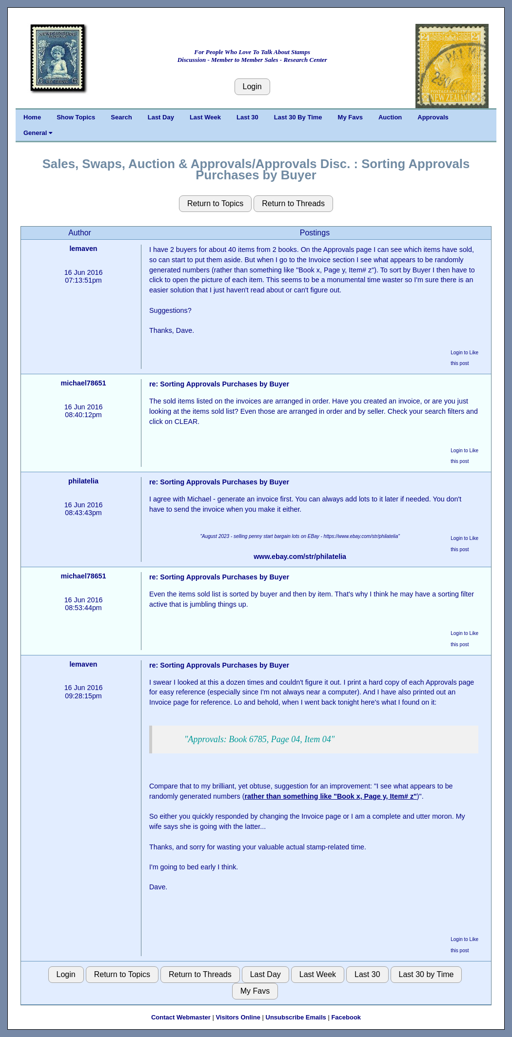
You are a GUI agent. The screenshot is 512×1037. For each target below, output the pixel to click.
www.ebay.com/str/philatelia (300, 556)
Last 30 (247, 117)
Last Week (205, 117)
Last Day (161, 117)
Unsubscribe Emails (296, 1017)
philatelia (83, 481)
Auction (390, 117)
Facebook (346, 1017)
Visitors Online (238, 1017)
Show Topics (76, 117)
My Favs (350, 117)
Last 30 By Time (298, 117)
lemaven (83, 248)
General (37, 132)
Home (32, 117)
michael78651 (83, 383)
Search (121, 117)
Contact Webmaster (181, 1017)
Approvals (433, 117)
